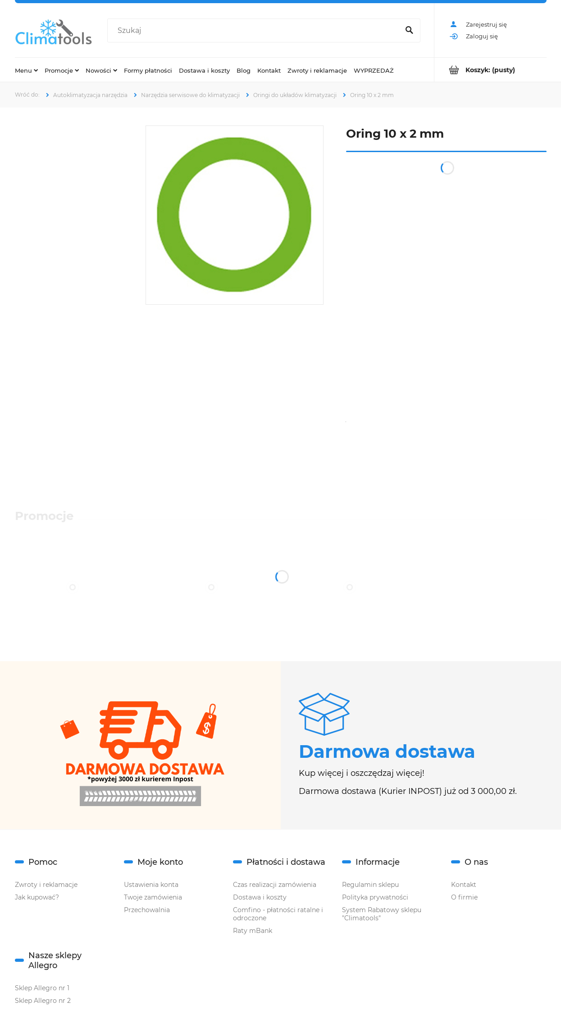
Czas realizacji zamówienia (274, 885)
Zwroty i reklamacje (46, 885)
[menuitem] (26, 70)
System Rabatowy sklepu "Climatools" (381, 914)
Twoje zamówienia (153, 897)
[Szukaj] (409, 30)
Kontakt (463, 885)
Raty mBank (252, 931)
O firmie (464, 897)
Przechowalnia (147, 910)
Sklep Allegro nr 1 (42, 988)
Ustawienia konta (151, 885)
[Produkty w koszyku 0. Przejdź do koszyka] (490, 70)
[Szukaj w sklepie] (255, 31)
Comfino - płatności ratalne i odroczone (278, 914)
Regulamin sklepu (370, 885)
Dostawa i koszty (260, 897)
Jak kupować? (37, 897)
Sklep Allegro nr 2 (43, 1001)
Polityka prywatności (375, 897)
